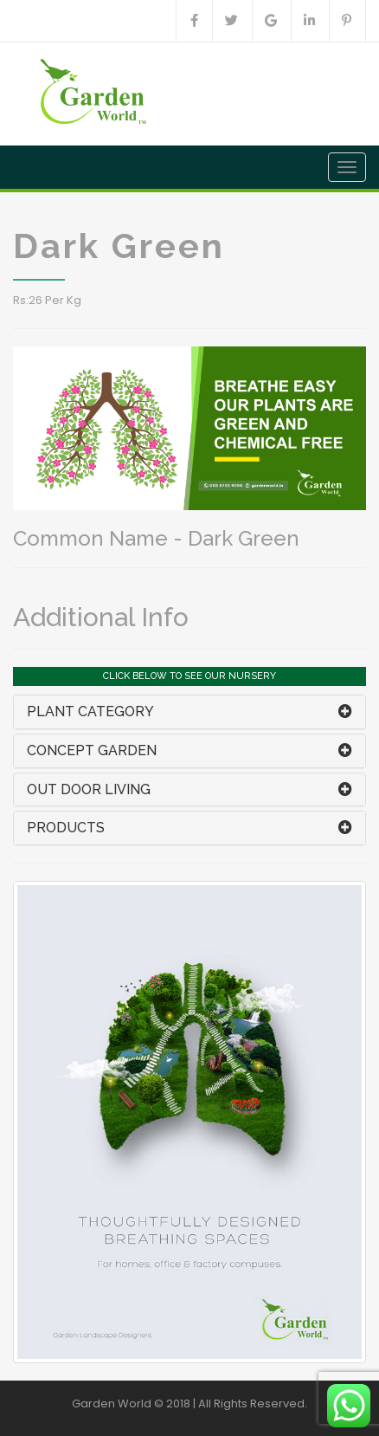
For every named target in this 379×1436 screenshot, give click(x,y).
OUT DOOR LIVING (89, 789)
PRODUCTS (66, 827)
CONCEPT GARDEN (92, 750)
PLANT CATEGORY (90, 711)
